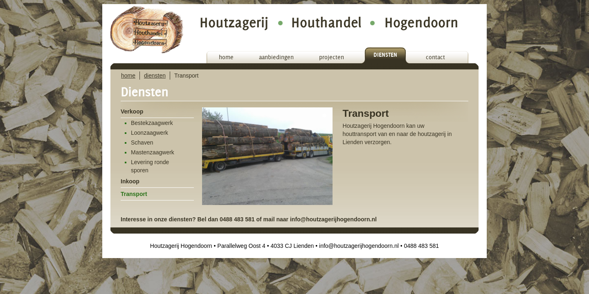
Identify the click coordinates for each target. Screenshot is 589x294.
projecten (331, 57)
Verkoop (132, 111)
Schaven (142, 142)
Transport (134, 194)
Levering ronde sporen (150, 166)
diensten (385, 54)
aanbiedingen (276, 57)
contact (435, 57)
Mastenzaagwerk (152, 152)
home (226, 57)
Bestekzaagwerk (152, 123)
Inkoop (130, 181)
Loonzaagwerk (149, 132)
